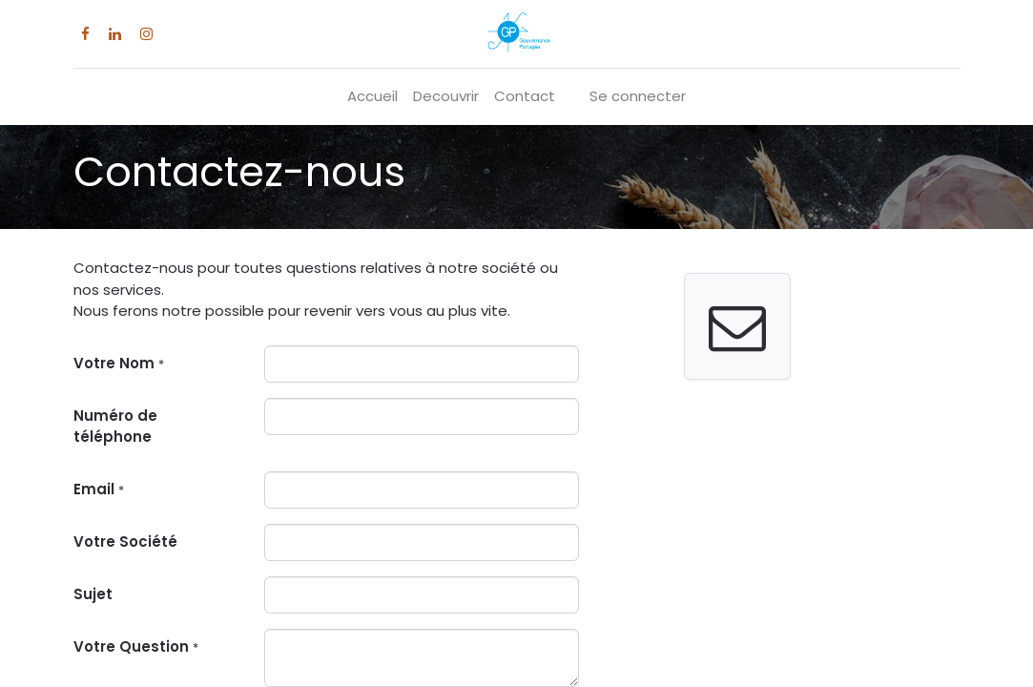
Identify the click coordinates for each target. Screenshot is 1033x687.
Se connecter (637, 96)
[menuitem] (372, 96)
